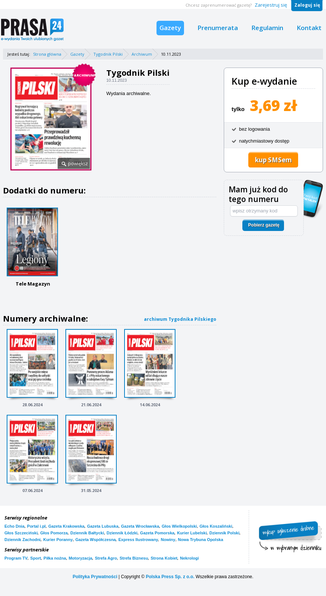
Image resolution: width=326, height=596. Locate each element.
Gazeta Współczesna (95, 539)
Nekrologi (189, 558)
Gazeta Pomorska (157, 533)
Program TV (16, 558)
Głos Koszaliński (216, 526)
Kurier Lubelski (192, 533)
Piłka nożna (54, 558)
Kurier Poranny (57, 539)
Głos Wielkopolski (179, 526)
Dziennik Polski (224, 533)
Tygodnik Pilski (108, 54)
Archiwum (142, 54)
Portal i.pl (36, 526)
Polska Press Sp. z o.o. (170, 576)
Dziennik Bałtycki (87, 533)
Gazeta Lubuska (102, 526)
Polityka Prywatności (94, 576)
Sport (35, 558)
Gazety (170, 27)
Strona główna (47, 54)
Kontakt (309, 27)
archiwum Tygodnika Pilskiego (180, 319)
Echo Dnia (14, 526)
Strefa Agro (106, 558)
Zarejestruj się (271, 4)
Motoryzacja (81, 558)
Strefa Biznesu (134, 558)
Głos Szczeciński (21, 533)
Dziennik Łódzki (122, 533)
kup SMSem (273, 160)
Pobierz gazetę (264, 225)
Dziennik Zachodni (22, 539)
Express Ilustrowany (138, 539)
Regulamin (267, 27)
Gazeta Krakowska (66, 526)
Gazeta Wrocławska (140, 526)
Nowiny (168, 539)
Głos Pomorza (54, 533)
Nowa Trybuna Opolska (200, 539)
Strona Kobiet (164, 558)
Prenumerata (217, 27)
